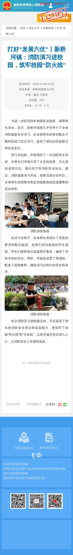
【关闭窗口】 (34, 404)
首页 (23, 28)
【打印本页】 (13, 404)
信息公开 (34, 28)
